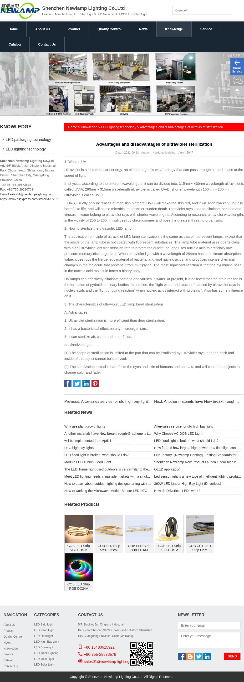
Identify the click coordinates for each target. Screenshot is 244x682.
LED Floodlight (43, 636)
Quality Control (109, 29)
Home (13, 29)
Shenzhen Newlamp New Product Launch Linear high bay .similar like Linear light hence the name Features (197, 462)
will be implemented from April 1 (88, 441)
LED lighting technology (26, 149)
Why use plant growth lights (84, 426)
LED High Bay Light (46, 641)
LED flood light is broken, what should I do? (186, 441)
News (143, 29)
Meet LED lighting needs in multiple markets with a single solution (108, 476)
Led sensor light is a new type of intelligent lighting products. (197, 476)
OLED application (167, 469)
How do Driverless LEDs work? (177, 491)
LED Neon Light (44, 630)
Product (73, 29)
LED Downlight (43, 647)
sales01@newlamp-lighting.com (31, 194)
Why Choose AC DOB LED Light (178, 433)
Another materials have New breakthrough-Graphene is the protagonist (108, 433)
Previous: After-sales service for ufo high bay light (106, 401)
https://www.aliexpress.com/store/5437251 (29, 199)
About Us (42, 29)
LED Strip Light (43, 624)
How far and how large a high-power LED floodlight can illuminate (197, 448)
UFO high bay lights (79, 448)
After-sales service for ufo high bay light (183, 426)
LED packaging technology (28, 140)
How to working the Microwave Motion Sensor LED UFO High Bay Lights (108, 491)
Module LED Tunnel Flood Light (87, 462)
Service (206, 29)
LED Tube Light (44, 659)
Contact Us (47, 44)
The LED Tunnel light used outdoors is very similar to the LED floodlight (108, 469)
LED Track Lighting (46, 653)
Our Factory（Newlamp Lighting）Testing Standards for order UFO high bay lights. (197, 455)
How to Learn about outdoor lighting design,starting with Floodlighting (108, 484)
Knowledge (174, 29)
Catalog (15, 44)
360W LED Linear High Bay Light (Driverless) (187, 484)
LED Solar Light (44, 664)
